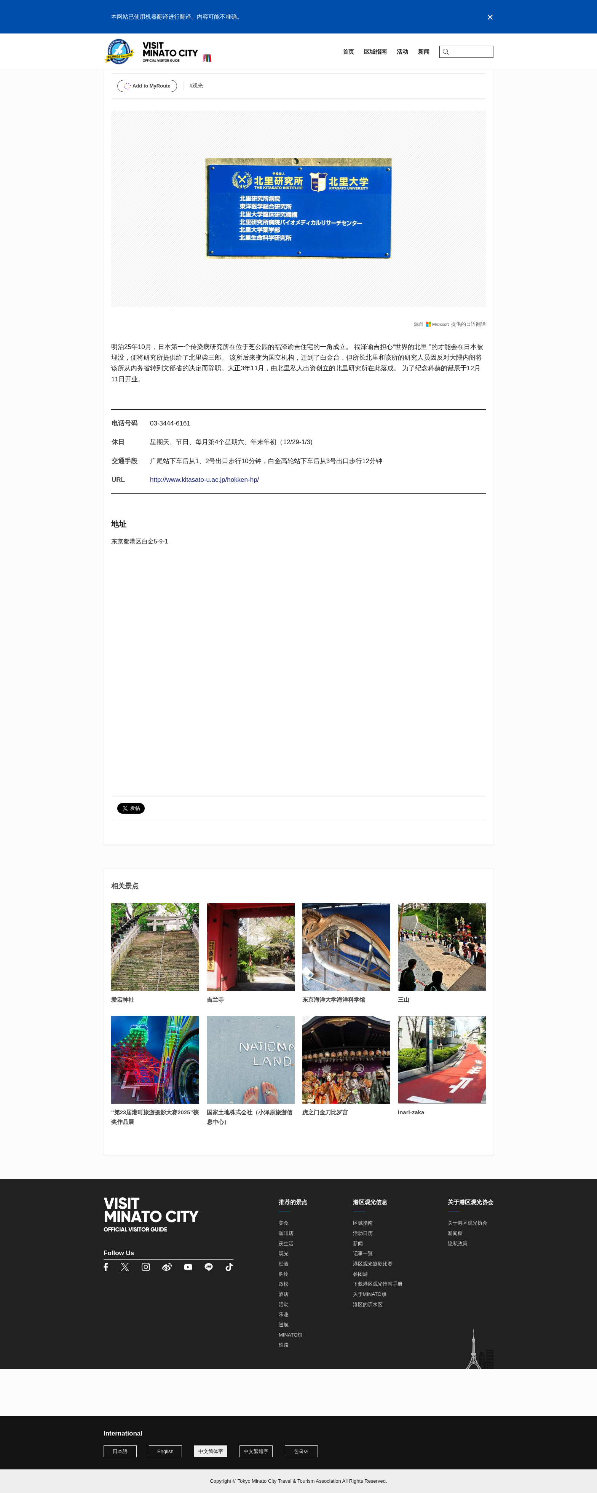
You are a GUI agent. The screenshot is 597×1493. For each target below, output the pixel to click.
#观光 (196, 133)
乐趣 (284, 1362)
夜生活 (286, 1291)
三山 (403, 1047)
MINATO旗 (290, 1382)
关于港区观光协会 (467, 1270)
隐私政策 (458, 1291)
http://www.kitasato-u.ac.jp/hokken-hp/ (204, 527)
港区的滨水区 (368, 1351)
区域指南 (134, 71)
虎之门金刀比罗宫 (325, 1160)
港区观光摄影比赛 (373, 1311)
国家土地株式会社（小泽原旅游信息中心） (249, 1165)
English (165, 1451)
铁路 (284, 1392)
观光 (284, 1301)
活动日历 (363, 1280)
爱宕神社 (122, 1047)
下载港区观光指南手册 (377, 1331)
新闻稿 (455, 1280)
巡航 (284, 1372)
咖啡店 (286, 1280)
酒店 (284, 1341)
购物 (284, 1321)
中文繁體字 (256, 1451)
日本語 (120, 1451)
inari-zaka (411, 1160)
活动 (284, 1351)
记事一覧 (363, 1301)
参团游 (360, 1321)
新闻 (358, 1291)
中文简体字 (210, 1451)
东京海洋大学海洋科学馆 (333, 1047)
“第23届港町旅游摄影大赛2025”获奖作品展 (155, 1165)
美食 (284, 1270)
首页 (109, 71)
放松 (284, 1331)
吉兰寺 (215, 1047)
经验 (284, 1311)
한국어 (301, 1451)
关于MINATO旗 (369, 1341)
